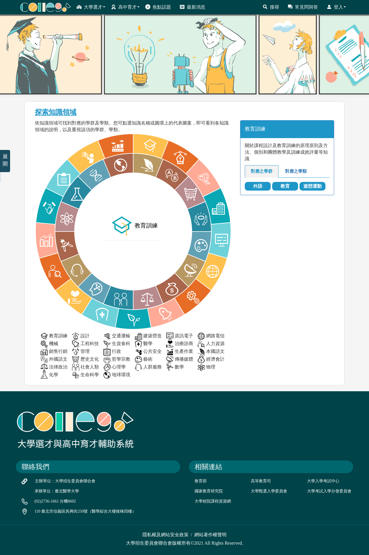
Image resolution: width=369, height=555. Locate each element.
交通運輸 (116, 336)
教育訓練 (54, 336)
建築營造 (148, 336)
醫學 (144, 344)
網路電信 (211, 336)
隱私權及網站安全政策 (165, 534)
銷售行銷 (54, 351)
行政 (112, 351)
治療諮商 (179, 344)
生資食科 (116, 344)
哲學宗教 (116, 359)
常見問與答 (303, 7)
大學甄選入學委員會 (269, 491)
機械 (49, 344)
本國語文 (211, 351)
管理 (81, 351)
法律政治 (54, 367)
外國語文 (54, 359)
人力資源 (211, 344)
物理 (206, 367)
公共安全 (148, 351)
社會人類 (85, 367)
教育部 (201, 481)
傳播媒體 (179, 359)
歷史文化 (85, 359)
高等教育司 (261, 481)
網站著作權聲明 (210, 534)
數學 (175, 367)
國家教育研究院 (209, 491)
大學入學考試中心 (323, 481)
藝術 (144, 359)
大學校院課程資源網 (213, 501)
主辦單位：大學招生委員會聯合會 (65, 481)
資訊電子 (179, 336)
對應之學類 (296, 171)
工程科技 (85, 344)
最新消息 (192, 7)
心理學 (114, 367)
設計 (81, 336)
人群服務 (148, 367)
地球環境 (116, 375)
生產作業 (179, 351)
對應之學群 (261, 171)
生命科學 (85, 375)
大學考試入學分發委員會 (329, 491)
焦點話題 (158, 7)
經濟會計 (211, 359)
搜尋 (271, 7)
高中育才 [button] (125, 7)
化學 (49, 375)
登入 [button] (336, 7)
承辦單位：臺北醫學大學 (57, 491)
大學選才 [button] (91, 7)
